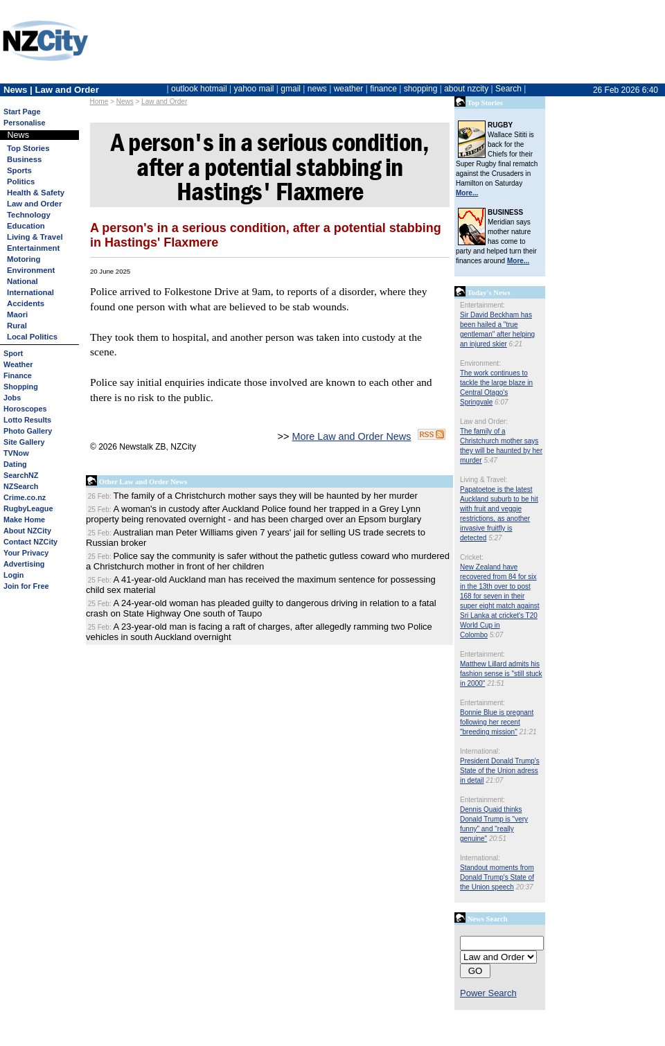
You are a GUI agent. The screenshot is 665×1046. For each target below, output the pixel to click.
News (125, 101)
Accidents (25, 303)
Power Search (488, 993)
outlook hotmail (199, 89)
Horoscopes (24, 409)
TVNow (16, 453)
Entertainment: (482, 305)
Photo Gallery (27, 431)
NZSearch (20, 486)
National (22, 281)
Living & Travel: (483, 480)
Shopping (20, 386)
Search (508, 89)
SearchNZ (20, 475)
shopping (421, 89)
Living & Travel (35, 237)
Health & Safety (35, 192)
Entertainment (33, 248)
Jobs (12, 397)
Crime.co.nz (24, 497)
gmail (291, 89)
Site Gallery (23, 442)
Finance (17, 375)
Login (13, 575)
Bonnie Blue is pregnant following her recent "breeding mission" (496, 722)
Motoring (23, 259)
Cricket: (472, 557)
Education (26, 226)
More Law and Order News (351, 436)
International (30, 292)
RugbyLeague (28, 508)
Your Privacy (25, 553)
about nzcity (466, 89)
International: (480, 751)
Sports (19, 170)
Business (24, 159)
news (317, 89)
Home (99, 101)
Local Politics (32, 337)
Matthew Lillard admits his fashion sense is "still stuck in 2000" (501, 673)
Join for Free (25, 586)
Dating (15, 464)
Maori (17, 314)
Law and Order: (484, 421)
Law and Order (164, 101)
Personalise (24, 122)
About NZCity (27, 530)
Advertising (23, 564)
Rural (17, 325)
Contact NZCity (30, 542)
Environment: (480, 363)
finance (383, 89)
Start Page (21, 111)
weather (349, 89)
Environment (31, 270)
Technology (29, 215)
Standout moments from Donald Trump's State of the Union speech (497, 877)
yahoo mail (254, 89)
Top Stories (28, 148)
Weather (18, 364)
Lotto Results (27, 420)
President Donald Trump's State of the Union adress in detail (500, 770)
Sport (13, 353)
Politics (21, 181)
